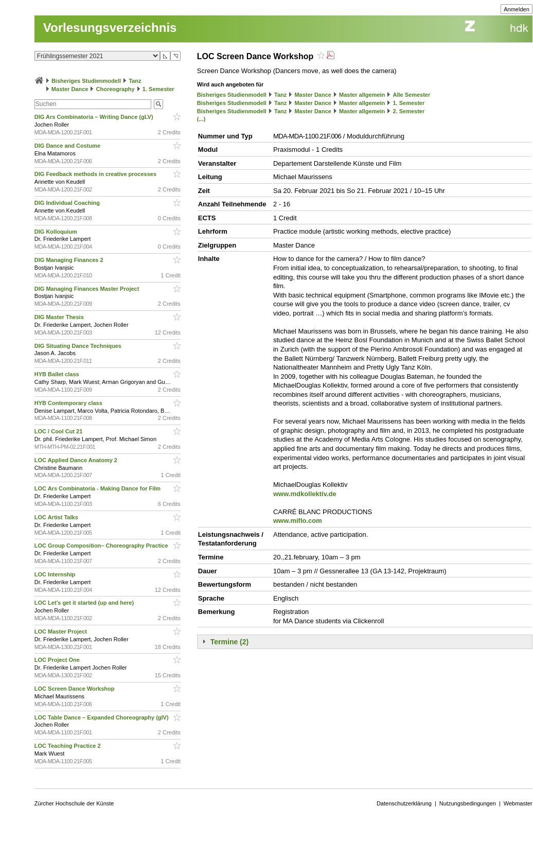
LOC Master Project (61, 631)
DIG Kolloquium (56, 232)
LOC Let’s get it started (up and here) (84, 603)
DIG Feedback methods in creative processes (96, 174)
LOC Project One (57, 660)
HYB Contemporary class (69, 403)
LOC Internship (55, 574)
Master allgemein (362, 95)
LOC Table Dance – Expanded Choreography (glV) (102, 717)
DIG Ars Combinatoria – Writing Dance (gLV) (94, 117)
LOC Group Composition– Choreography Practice (102, 545)
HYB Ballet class (57, 374)
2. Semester (408, 111)
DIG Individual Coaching (67, 203)
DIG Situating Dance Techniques (78, 346)
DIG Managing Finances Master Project (87, 289)
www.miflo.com (297, 520)
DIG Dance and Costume (68, 146)
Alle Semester (411, 95)
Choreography (115, 89)
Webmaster (518, 803)
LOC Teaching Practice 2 (68, 746)
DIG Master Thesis (59, 317)
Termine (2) (229, 642)
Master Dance (69, 89)
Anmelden (516, 9)
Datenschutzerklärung (404, 803)
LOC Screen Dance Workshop (75, 689)
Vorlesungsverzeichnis (110, 27)
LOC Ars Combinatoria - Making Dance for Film (98, 488)
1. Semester (158, 89)
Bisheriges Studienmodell (86, 81)
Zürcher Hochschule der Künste (74, 803)
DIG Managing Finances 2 (69, 260)
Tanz (135, 81)
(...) (201, 119)
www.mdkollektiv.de (304, 494)
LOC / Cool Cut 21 (59, 431)
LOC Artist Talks (57, 517)
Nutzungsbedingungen (467, 803)
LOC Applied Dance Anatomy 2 (76, 460)
